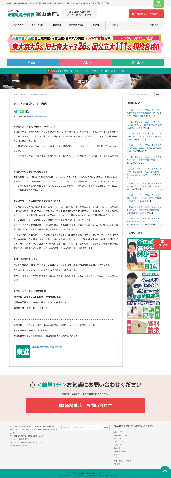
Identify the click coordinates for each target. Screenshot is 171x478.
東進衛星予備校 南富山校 (18, 445)
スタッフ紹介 (38, 25)
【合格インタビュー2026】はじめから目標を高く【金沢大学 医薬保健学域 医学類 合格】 (144, 209)
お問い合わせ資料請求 (162, 244)
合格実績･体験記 (76, 25)
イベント (135, 25)
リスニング (118, 432)
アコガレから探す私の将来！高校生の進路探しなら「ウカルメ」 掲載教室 (85, 472)
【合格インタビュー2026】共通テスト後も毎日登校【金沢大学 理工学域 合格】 (144, 186)
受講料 (96, 25)
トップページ (14, 94)
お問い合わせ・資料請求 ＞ (146, 13)
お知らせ (154, 25)
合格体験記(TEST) (120, 435)
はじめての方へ (18, 25)
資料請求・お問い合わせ (85, 405)
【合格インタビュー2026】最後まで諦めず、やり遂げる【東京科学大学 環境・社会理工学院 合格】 (144, 171)
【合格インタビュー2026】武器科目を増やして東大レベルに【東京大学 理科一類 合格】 (144, 198)
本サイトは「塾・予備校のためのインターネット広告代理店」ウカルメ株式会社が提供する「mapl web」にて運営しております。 (85, 475)
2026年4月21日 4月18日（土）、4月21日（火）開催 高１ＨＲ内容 (85, 71)
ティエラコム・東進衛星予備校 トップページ (25, 442)
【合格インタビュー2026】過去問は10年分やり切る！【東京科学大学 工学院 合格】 (144, 124)
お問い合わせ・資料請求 (122, 461)
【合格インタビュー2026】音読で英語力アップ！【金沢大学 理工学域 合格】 (144, 160)
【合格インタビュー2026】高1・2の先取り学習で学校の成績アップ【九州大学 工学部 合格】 (144, 113)
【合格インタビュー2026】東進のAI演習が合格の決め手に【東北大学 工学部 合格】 (144, 148)
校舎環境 (57, 25)
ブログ (115, 25)
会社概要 (117, 464)
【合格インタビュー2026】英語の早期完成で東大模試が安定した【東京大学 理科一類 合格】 (144, 221)
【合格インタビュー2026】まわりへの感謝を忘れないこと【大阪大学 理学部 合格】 (144, 136)
